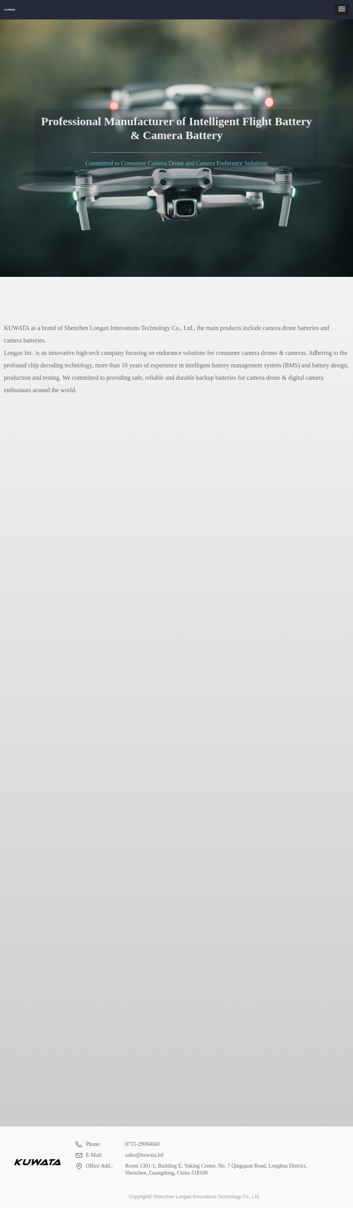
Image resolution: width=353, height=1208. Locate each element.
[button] (341, 9)
